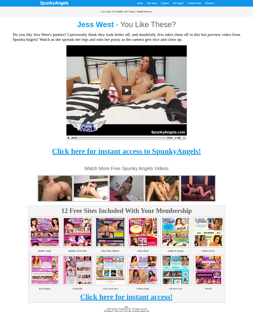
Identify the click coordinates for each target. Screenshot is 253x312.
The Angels (178, 3)
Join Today (152, 3)
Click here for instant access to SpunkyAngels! (126, 151)
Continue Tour (194, 3)
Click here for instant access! (126, 297)
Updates (165, 3)
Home (140, 3)
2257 (126, 307)
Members (209, 3)
